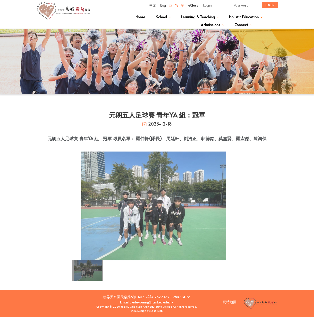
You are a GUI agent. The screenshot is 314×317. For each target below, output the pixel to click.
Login (270, 5)
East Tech (156, 311)
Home (140, 16)
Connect (241, 24)
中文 (152, 5)
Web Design (138, 311)
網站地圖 (230, 301)
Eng (163, 5)
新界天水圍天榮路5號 (120, 296)
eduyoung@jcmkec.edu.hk (152, 302)
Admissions (210, 24)
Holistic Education (244, 16)
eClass (193, 5)
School (161, 16)
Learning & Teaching (198, 16)
